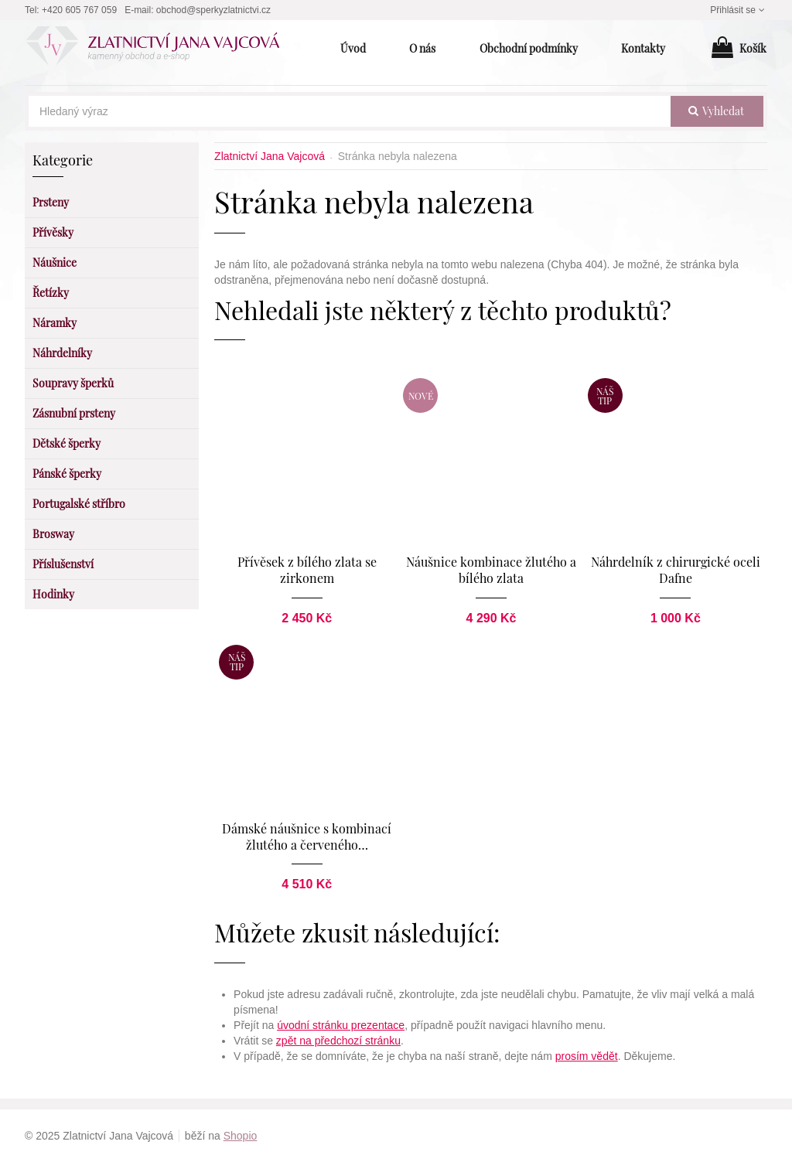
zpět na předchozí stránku (338, 1040)
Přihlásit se (738, 10)
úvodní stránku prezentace (341, 1025)
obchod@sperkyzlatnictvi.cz (213, 10)
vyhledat (716, 111)
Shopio (241, 1136)
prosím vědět (586, 1056)
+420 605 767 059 (79, 10)
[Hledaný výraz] (350, 111)
